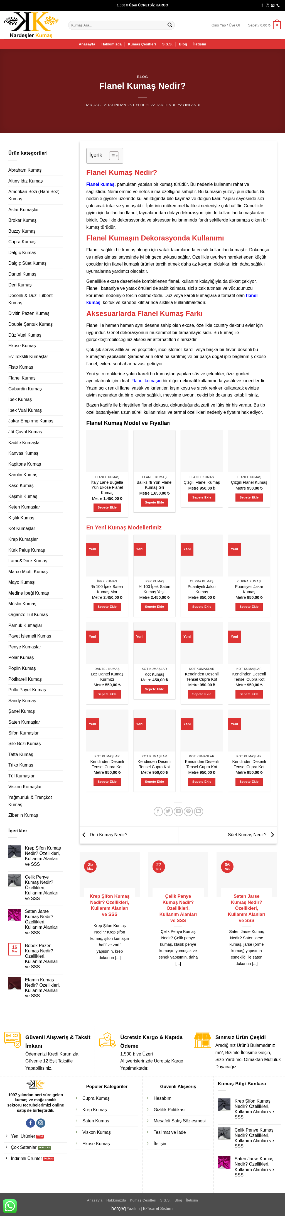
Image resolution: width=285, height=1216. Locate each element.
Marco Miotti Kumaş (28, 571)
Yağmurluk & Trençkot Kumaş (30, 801)
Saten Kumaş (95, 1120)
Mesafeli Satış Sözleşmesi (180, 1120)
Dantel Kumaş (22, 274)
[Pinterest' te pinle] (188, 811)
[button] (226, 25)
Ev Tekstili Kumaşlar (28, 356)
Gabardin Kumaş (25, 388)
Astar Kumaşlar (23, 209)
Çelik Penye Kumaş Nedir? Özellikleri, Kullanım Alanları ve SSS (41, 888)
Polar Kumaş (21, 657)
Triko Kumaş (20, 765)
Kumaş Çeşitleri (142, 44)
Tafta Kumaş (20, 754)
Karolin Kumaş (22, 474)
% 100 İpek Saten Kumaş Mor (107, 589)
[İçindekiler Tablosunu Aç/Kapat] (111, 155)
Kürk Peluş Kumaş (26, 550)
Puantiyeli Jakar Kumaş (202, 589)
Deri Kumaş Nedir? (103, 834)
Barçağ (93, 105)
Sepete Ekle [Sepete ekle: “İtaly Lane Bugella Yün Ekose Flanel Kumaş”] (107, 507)
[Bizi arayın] (278, 6)
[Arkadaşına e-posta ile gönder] (178, 811)
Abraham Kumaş (24, 170)
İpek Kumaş (20, 399)
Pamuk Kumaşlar (25, 625)
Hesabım (162, 1098)
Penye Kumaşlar (24, 647)
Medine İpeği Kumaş (28, 593)
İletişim (199, 44)
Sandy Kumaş (22, 700)
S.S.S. (167, 44)
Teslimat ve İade (170, 1132)
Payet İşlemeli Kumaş (29, 636)
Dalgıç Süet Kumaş (27, 263)
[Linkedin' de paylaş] (198, 811)
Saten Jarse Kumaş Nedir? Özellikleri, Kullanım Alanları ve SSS (41, 922)
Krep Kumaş (94, 1109)
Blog (183, 44)
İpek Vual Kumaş (25, 410)
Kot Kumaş (154, 674)
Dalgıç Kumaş (22, 252)
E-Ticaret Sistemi (158, 1208)
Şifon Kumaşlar (23, 733)
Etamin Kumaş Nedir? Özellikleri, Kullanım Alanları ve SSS (42, 987)
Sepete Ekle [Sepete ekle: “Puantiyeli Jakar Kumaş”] (201, 606)
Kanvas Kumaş (23, 453)
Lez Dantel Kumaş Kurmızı (107, 677)
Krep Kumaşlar (23, 539)
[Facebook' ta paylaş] (158, 811)
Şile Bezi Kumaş (24, 743)
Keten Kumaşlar (24, 507)
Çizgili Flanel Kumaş (202, 482)
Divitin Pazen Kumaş (29, 313)
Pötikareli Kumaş (25, 679)
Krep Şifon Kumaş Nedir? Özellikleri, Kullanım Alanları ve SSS (43, 856)
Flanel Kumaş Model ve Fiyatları (128, 423)
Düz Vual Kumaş (24, 335)
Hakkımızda (111, 44)
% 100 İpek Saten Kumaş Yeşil (154, 589)
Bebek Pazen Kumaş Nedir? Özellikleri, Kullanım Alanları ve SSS (41, 956)
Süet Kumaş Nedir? (252, 834)
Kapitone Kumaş (24, 464)
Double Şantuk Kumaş (30, 324)
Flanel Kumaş (22, 378)
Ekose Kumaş (22, 345)
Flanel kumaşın (146, 380)
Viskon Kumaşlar (25, 786)
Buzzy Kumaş (22, 231)
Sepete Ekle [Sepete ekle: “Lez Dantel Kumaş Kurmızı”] (107, 694)
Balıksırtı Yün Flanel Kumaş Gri (155, 485)
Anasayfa (87, 44)
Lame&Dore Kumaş (27, 560)
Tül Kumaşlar (21, 776)
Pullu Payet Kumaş (27, 689)
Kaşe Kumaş (21, 485)
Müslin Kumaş (22, 603)
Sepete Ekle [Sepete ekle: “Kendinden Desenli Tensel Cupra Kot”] (201, 694)
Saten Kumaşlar (24, 722)
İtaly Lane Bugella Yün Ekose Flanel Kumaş (107, 487)
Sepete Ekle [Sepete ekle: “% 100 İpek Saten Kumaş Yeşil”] (154, 606)
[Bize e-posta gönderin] (272, 6)
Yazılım (133, 1208)
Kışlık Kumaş (21, 517)
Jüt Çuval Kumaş (25, 431)
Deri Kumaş (20, 285)
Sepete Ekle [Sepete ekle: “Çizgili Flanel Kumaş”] (201, 497)
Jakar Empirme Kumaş (30, 421)
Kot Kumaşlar (21, 528)
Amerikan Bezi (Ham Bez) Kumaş (34, 195)
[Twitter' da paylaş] (168, 811)
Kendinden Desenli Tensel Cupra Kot (202, 677)
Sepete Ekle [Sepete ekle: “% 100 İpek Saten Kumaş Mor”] (107, 606)
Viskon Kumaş (96, 1132)
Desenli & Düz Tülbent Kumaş (30, 299)
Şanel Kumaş (21, 711)
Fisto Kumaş (20, 367)
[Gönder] (170, 25)
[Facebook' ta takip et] (262, 6)
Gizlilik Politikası (170, 1109)
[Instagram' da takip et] (267, 6)
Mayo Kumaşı (22, 582)
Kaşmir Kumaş (22, 496)
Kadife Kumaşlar (24, 442)
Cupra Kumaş (22, 241)
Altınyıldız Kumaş (25, 181)
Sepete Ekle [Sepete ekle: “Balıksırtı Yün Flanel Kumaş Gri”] (154, 502)
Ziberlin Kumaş (23, 815)
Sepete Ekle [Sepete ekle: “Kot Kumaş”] (154, 689)
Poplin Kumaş (22, 668)
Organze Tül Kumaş (28, 614)
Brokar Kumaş (22, 220)
